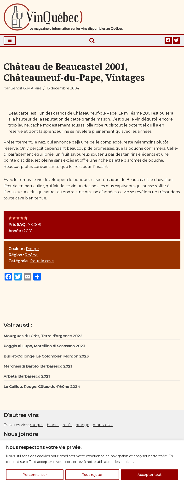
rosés (67, 426)
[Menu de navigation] (10, 40)
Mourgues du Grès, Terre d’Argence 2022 (43, 336)
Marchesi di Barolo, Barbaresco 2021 (38, 367)
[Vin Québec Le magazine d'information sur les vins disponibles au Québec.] (63, 17)
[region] (92, 462)
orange (82, 426)
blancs (53, 426)
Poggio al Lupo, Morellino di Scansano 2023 (44, 347)
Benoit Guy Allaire (26, 88)
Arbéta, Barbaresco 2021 (27, 377)
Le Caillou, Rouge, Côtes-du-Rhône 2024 (42, 387)
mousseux (103, 426)
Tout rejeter (92, 475)
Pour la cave (42, 261)
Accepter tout (149, 475)
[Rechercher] (92, 40)
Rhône (31, 255)
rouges (36, 426)
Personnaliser (35, 475)
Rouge (32, 249)
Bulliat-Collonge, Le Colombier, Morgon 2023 (46, 357)
